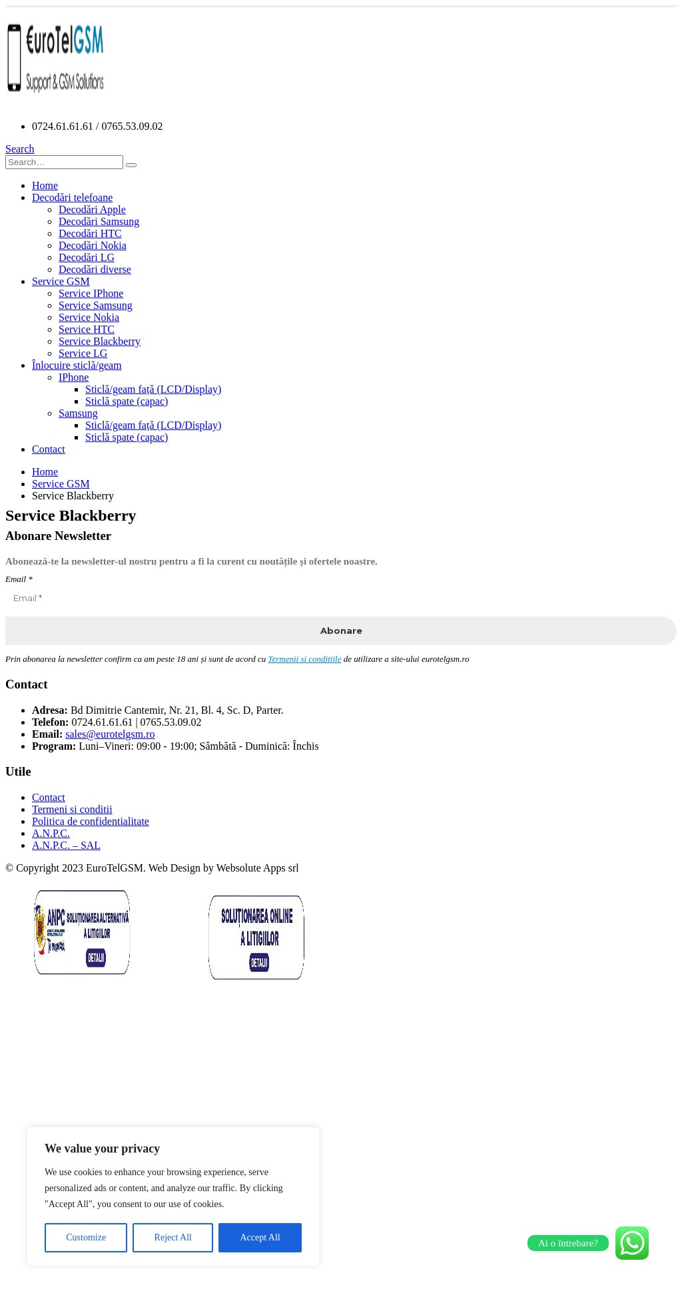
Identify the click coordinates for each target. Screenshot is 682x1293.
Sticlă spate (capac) (126, 401)
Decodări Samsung (99, 221)
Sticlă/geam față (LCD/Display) (153, 389)
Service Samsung (96, 305)
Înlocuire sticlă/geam (77, 365)
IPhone (74, 377)
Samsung (78, 413)
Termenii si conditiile (304, 659)
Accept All (260, 1237)
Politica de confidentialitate (90, 821)
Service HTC (87, 329)
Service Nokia (89, 317)
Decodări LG (87, 257)
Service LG (83, 353)
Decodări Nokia (93, 245)
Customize (86, 1237)
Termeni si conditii (72, 809)
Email (19, 579)
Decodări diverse (95, 269)
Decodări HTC (90, 233)
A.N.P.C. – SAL (66, 845)
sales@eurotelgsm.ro (110, 734)
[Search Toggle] (20, 148)
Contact (48, 449)
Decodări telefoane (72, 197)
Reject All (173, 1237)
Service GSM (61, 281)
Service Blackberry (100, 341)
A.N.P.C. (51, 833)
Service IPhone (91, 293)
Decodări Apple (92, 209)
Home (45, 185)
